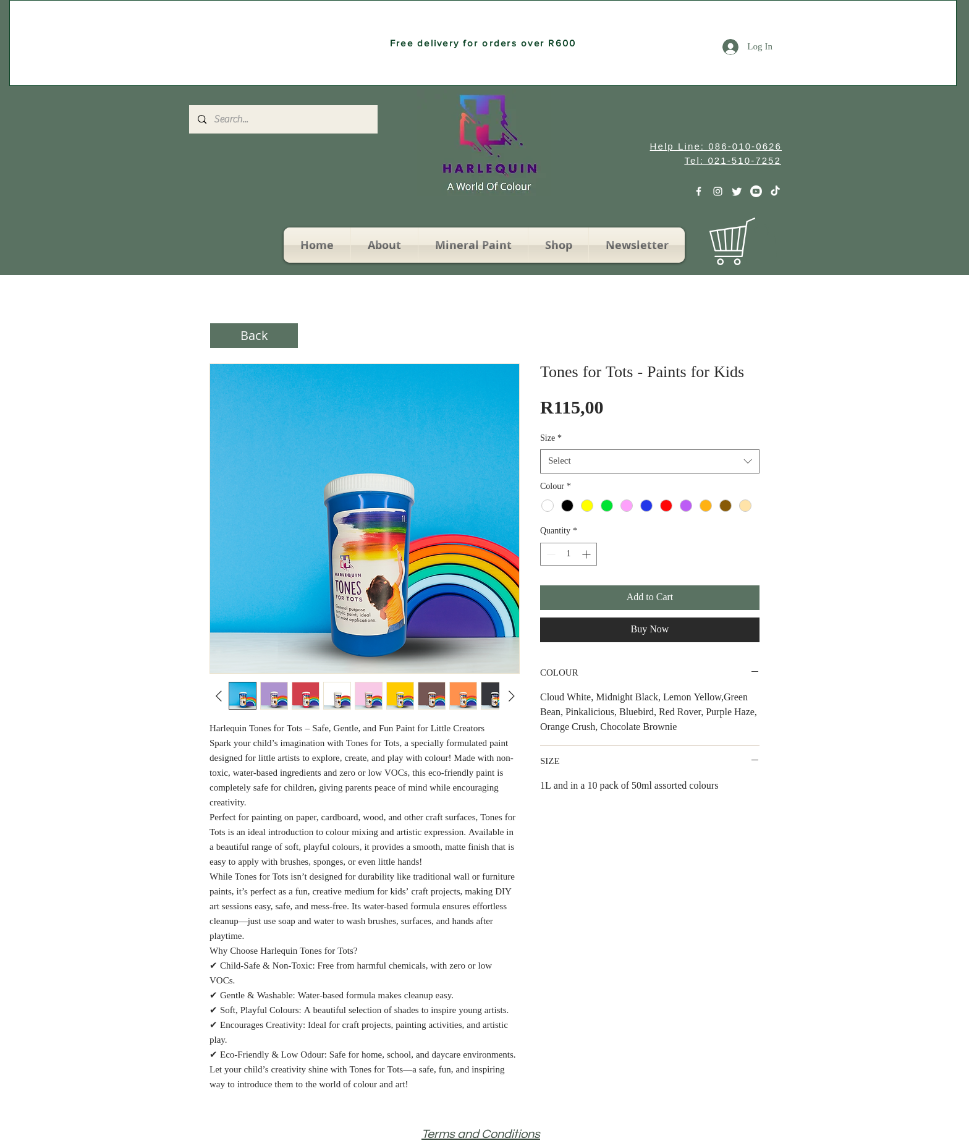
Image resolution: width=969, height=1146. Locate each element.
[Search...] (283, 119)
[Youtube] (756, 191)
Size (551, 439)
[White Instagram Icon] (718, 191)
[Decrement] (549, 554)
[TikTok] (775, 191)
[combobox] (650, 461)
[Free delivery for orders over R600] (483, 43)
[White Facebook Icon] (699, 191)
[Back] (254, 335)
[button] (761, 243)
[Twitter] (737, 191)
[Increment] (587, 554)
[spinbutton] (568, 554)
